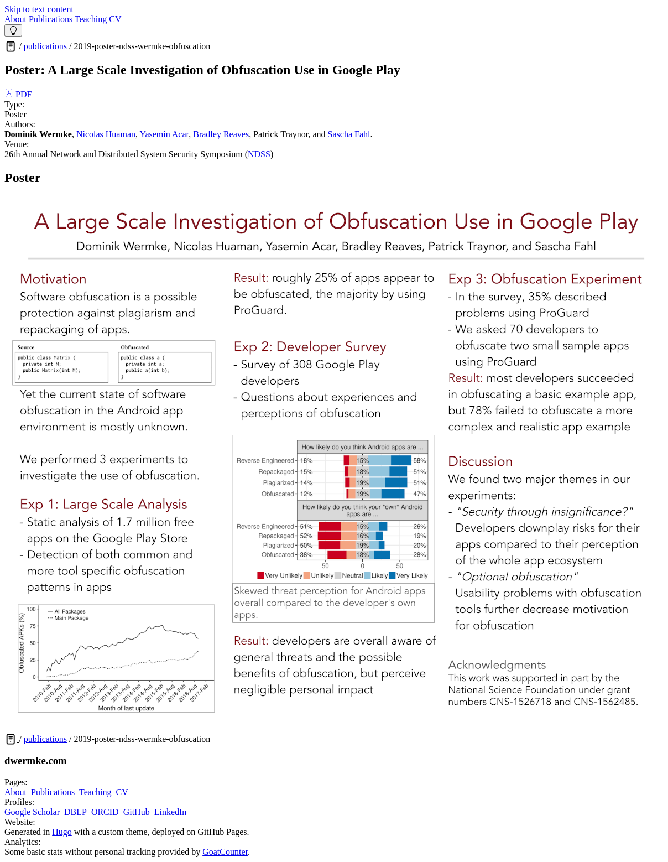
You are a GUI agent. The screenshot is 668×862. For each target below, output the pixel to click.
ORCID (105, 812)
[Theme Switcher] (13, 30)
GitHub (136, 812)
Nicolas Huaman (105, 134)
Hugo (62, 832)
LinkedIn (170, 812)
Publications (50, 19)
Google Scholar (32, 812)
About (15, 19)
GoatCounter (225, 851)
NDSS (259, 154)
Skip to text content (39, 9)
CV (115, 19)
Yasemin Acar (164, 134)
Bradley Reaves (221, 134)
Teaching (91, 19)
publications (45, 46)
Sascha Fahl (349, 134)
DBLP (75, 812)
